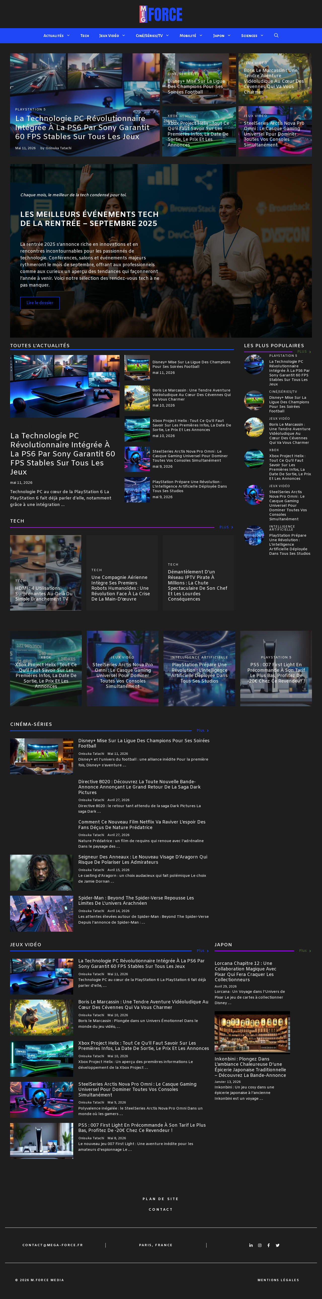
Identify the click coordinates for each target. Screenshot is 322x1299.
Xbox (173, 116)
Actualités (59, 35)
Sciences (255, 35)
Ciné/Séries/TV (155, 35)
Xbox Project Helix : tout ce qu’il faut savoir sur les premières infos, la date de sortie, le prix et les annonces (198, 134)
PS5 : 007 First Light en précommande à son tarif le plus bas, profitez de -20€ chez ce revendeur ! (276, 673)
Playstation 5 (30, 109)
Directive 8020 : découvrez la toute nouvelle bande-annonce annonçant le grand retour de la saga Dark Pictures (139, 787)
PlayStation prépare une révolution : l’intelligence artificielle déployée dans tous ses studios (189, 487)
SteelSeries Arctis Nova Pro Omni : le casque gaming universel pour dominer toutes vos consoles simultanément (274, 134)
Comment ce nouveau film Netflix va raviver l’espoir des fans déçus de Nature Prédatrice (142, 825)
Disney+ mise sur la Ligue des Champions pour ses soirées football (196, 86)
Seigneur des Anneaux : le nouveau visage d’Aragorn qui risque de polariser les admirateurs (142, 860)
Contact (161, 1209)
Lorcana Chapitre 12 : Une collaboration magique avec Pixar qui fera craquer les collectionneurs (245, 972)
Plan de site (161, 1199)
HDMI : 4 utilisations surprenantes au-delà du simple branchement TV (44, 593)
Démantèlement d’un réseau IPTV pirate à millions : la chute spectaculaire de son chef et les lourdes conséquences (197, 585)
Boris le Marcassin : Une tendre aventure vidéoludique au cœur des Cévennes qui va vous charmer (274, 81)
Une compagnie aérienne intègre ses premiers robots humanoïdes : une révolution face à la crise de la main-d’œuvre (120, 588)
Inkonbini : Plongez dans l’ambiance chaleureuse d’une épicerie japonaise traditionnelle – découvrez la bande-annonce (250, 1067)
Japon (224, 35)
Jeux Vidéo (115, 35)
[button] (276, 35)
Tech (84, 35)
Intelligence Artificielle (199, 657)
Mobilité (194, 35)
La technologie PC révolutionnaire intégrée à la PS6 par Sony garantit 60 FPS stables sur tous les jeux (82, 128)
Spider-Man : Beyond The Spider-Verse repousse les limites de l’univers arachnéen (136, 901)
